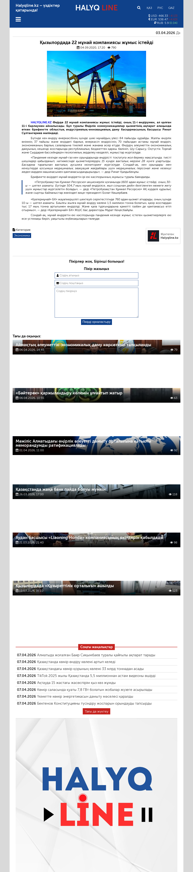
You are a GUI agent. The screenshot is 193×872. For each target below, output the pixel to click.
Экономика (22, 235)
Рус (160, 8)
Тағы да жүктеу (96, 717)
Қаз (149, 8)
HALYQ (96, 7)
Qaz (171, 8)
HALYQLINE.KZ (41, 122)
